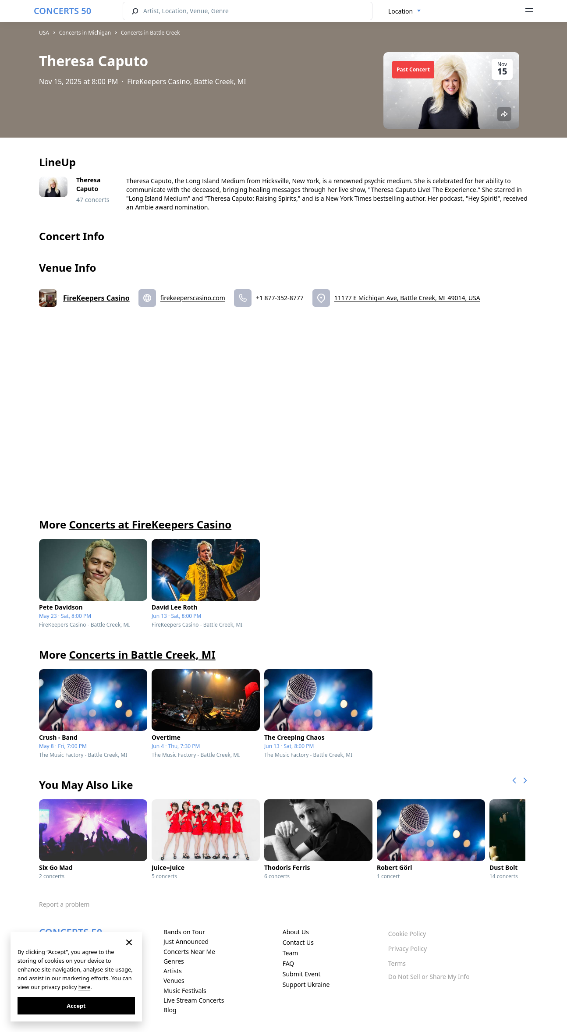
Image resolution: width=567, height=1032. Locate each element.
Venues (173, 980)
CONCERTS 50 (62, 11)
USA (44, 32)
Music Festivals (184, 990)
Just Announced (186, 941)
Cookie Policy (407, 933)
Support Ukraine (306, 984)
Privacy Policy (407, 948)
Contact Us (298, 942)
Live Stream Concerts (193, 1000)
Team (290, 953)
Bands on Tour (184, 932)
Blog (170, 1010)
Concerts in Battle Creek (150, 32)
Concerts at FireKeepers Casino (150, 524)
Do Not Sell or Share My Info (429, 976)
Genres (173, 961)
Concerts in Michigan (85, 32)
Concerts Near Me (189, 951)
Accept (76, 1006)
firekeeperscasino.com (192, 298)
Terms (397, 963)
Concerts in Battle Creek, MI (142, 654)
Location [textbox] (400, 11)
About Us (296, 932)
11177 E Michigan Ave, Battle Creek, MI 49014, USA (407, 298)
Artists (172, 971)
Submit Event (302, 974)
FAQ (288, 963)
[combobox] (404, 11)
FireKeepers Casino (96, 298)
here (84, 987)
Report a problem (64, 904)
